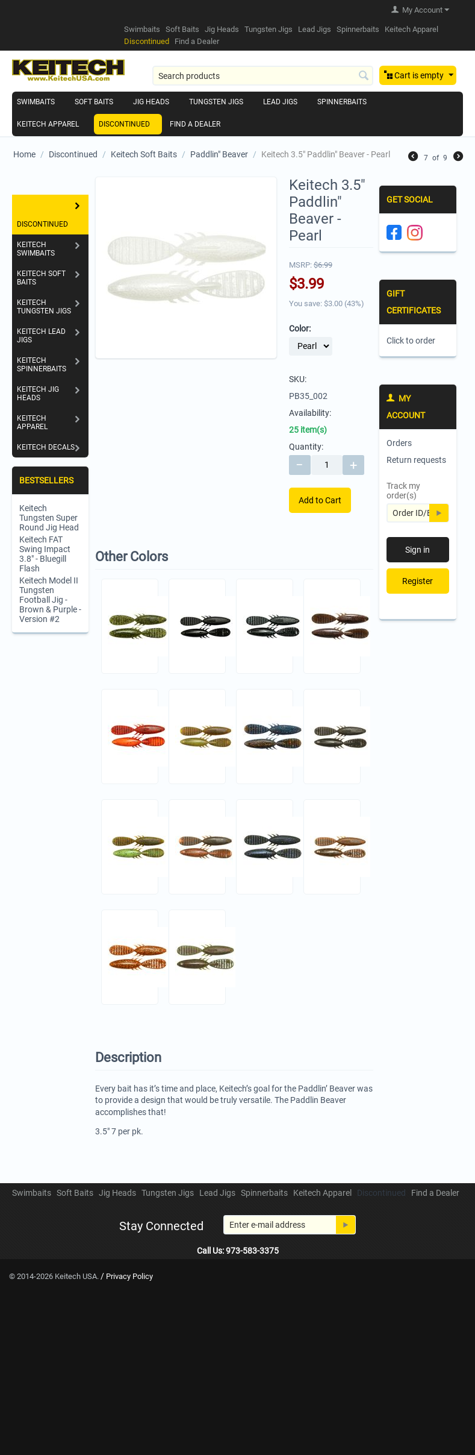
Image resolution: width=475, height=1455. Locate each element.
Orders (399, 443)
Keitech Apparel (411, 29)
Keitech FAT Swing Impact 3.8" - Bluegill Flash (44, 554)
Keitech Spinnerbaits (41, 364)
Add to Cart (320, 500)
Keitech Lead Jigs (41, 335)
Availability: (310, 413)
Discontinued (146, 41)
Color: (300, 328)
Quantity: (306, 446)
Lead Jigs (314, 29)
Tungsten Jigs (268, 29)
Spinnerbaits (358, 29)
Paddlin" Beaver (219, 154)
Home (24, 154)
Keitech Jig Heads (38, 393)
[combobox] (262, 76)
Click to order (411, 340)
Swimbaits (142, 29)
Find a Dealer (197, 41)
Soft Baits (182, 29)
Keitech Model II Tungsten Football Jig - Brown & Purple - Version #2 (50, 600)
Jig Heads (222, 29)
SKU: (297, 379)
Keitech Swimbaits (36, 248)
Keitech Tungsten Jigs (44, 306)
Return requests (416, 460)
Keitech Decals (46, 447)
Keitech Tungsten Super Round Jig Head (49, 517)
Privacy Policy (129, 1276)
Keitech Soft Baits (144, 154)
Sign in (417, 550)
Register (417, 581)
